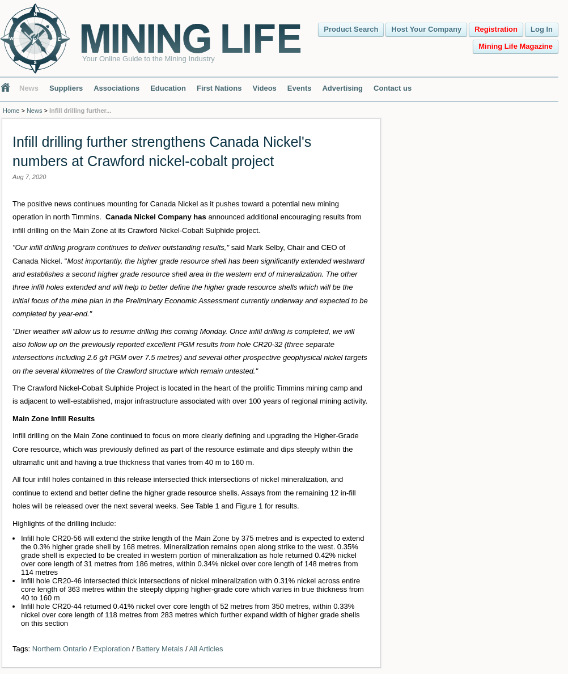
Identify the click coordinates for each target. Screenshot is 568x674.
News (29, 88)
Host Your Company (426, 29)
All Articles (206, 649)
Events (299, 88)
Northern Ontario (59, 649)
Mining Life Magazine (515, 46)
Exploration (111, 649)
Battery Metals (159, 649)
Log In (542, 29)
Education (168, 88)
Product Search (351, 29)
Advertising (342, 88)
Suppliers (66, 88)
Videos (264, 88)
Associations (116, 88)
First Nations (219, 88)
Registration (496, 29)
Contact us (393, 88)
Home (11, 110)
